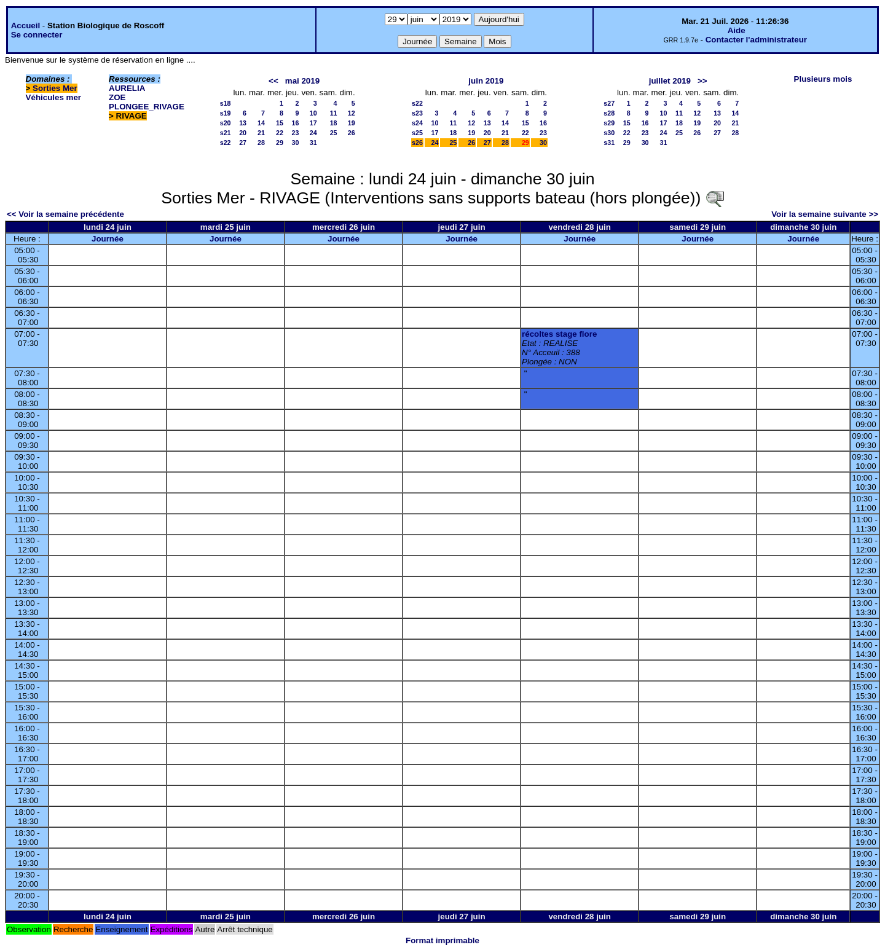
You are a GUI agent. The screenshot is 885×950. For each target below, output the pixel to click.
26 (351, 132)
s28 (609, 113)
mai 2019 (302, 80)
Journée (108, 238)
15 (279, 123)
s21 (225, 132)
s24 (417, 123)
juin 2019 (485, 80)
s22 (225, 142)
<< (273, 80)
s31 (609, 142)
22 (279, 132)
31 (313, 142)
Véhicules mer (53, 97)
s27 (609, 103)
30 (295, 142)
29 (279, 142)
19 (351, 123)
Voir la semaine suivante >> (824, 214)
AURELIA (127, 88)
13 (242, 123)
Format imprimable (442, 940)
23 (295, 132)
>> (702, 80)
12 (351, 113)
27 (242, 142)
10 (313, 113)
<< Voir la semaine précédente (65, 214)
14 (261, 123)
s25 (417, 132)
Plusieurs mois (823, 79)
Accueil (25, 25)
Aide (736, 30)
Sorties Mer (55, 88)
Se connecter (37, 34)
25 (333, 132)
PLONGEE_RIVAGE (146, 106)
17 (313, 123)
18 (333, 123)
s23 (417, 113)
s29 (609, 123)
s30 (609, 132)
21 (261, 132)
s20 (225, 123)
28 (261, 142)
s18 (225, 103)
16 (295, 123)
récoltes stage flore (559, 334)
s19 (225, 113)
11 (333, 113)
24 (313, 132)
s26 (417, 142)
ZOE (117, 97)
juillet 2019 (670, 80)
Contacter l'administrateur (756, 39)
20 (242, 132)
